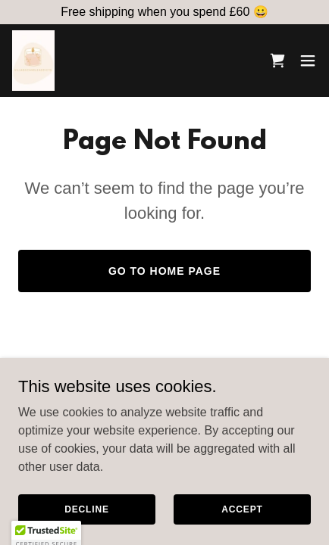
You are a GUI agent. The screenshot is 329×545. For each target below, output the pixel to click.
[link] (33, 60)
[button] (308, 60)
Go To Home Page (164, 271)
